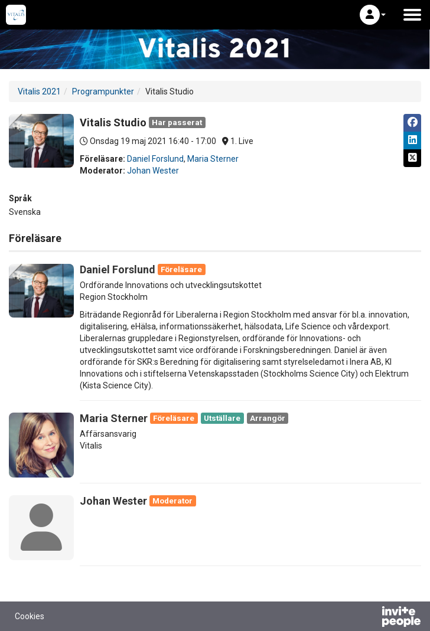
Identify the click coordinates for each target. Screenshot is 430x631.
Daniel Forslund (155, 159)
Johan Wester (153, 170)
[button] (373, 15)
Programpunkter (103, 91)
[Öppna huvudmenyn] (412, 15)
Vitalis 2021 (39, 91)
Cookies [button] (29, 616)
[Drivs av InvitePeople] (370, 618)
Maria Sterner (213, 159)
